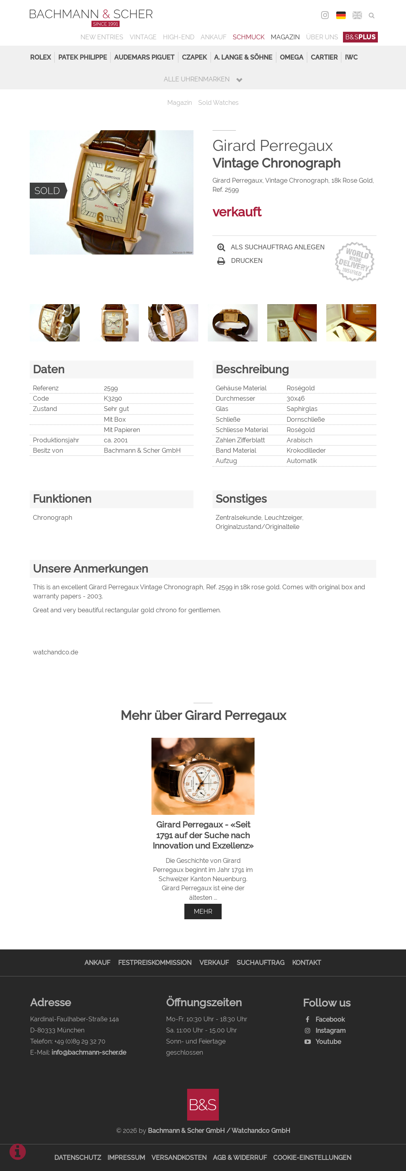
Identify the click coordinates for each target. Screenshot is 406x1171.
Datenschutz (77, 1157)
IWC (351, 57)
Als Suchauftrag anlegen (271, 247)
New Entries (101, 37)
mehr (203, 911)
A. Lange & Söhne (243, 57)
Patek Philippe (82, 57)
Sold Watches (218, 102)
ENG (357, 15)
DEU (341, 15)
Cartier (324, 57)
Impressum (126, 1157)
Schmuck (248, 37)
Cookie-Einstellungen (312, 1157)
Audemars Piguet (144, 57)
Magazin (285, 37)
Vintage (143, 37)
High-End (178, 37)
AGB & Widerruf (240, 1157)
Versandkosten (179, 1157)
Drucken (239, 260)
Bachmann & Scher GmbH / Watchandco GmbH (219, 1130)
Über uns (322, 37)
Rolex (40, 57)
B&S (360, 37)
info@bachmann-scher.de (89, 1052)
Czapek (194, 57)
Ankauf (213, 37)
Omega (291, 57)
